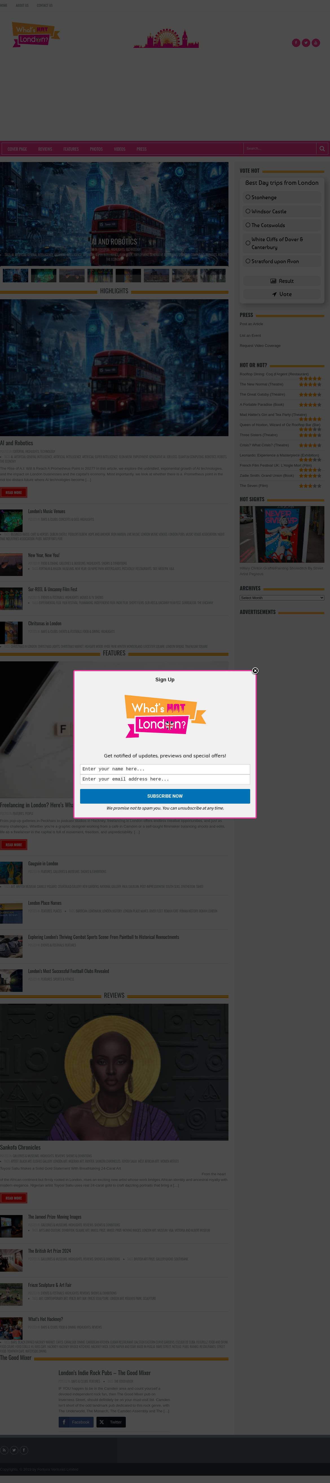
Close (255, 670)
